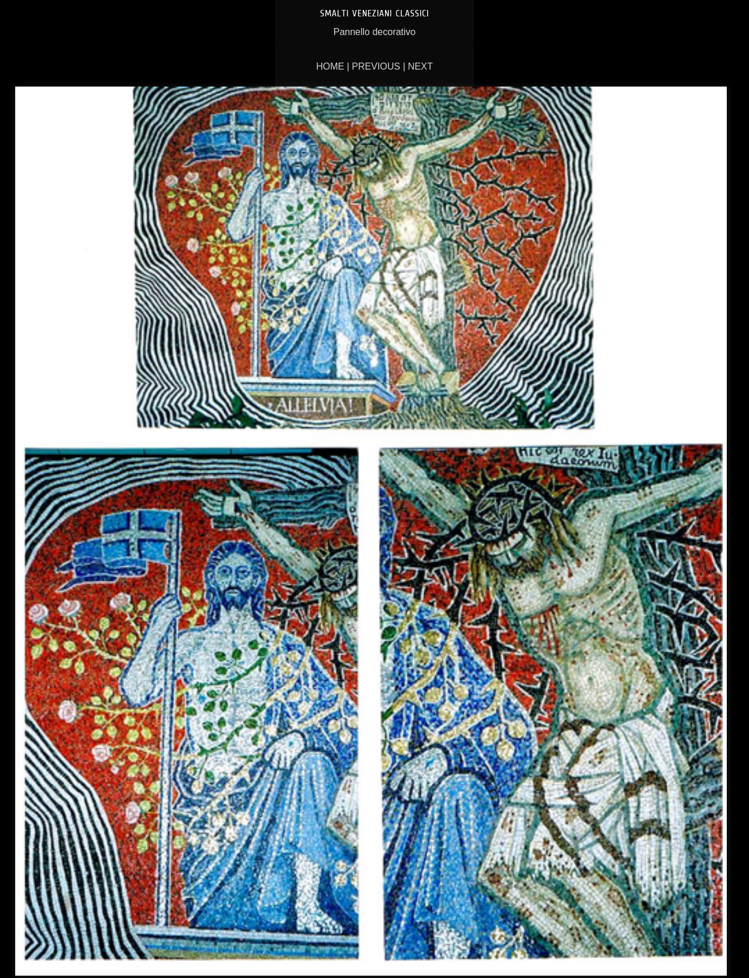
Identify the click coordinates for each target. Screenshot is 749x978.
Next (420, 66)
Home (330, 66)
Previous (376, 66)
